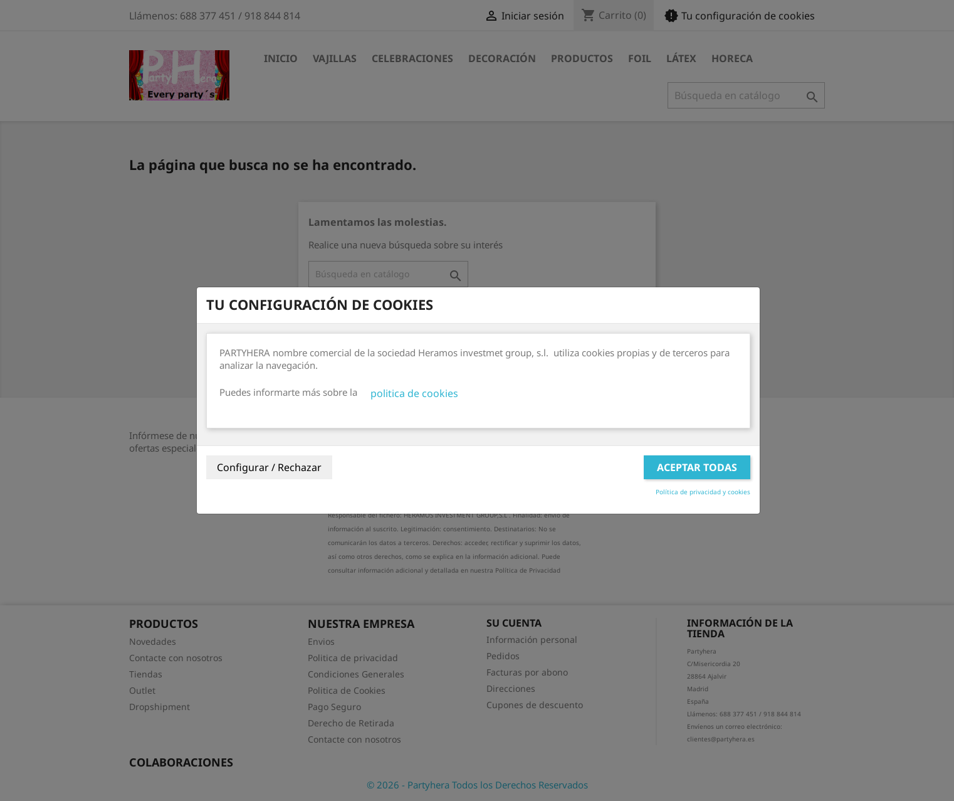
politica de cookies (414, 393)
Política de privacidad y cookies (703, 491)
